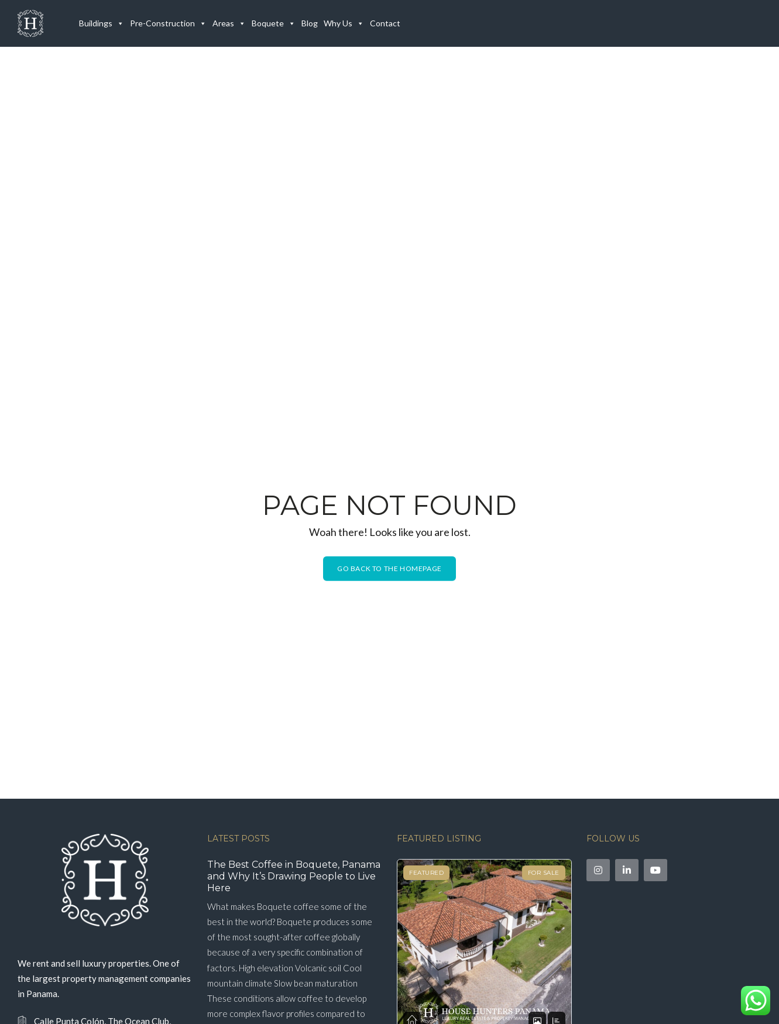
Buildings (101, 23)
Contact (385, 23)
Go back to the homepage (389, 568)
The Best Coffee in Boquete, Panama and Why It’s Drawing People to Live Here (293, 876)
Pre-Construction (168, 23)
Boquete (274, 23)
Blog (309, 23)
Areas (229, 23)
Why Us (344, 23)
